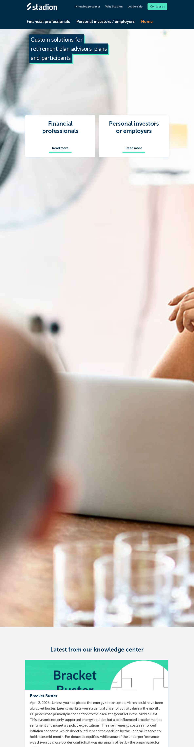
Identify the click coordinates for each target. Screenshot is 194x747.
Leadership (135, 6)
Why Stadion (114, 6)
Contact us (157, 6)
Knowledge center (88, 6)
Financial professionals (48, 21)
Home (147, 21)
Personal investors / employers (105, 21)
